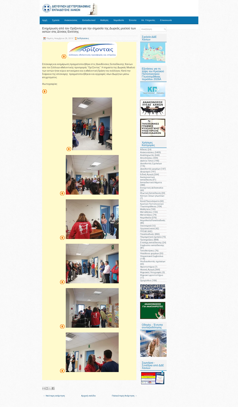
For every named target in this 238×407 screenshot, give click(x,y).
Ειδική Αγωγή (147, 174)
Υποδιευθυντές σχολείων (152, 261)
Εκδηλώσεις (83, 38)
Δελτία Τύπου (147, 160)
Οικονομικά (145, 225)
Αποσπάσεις (146, 158)
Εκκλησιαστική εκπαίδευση (147, 178)
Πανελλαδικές (147, 234)
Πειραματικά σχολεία (150, 237)
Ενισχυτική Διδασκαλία (151, 188)
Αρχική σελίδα (88, 395)
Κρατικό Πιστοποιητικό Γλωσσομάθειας (152, 205)
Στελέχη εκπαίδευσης (151, 242)
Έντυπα (132, 20)
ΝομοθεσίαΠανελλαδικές (152, 220)
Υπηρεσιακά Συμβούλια (151, 256)
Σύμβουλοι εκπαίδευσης (152, 245)
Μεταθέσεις (146, 212)
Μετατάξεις (146, 215)
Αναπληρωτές (147, 155)
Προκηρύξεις (146, 239)
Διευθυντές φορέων (150, 169)
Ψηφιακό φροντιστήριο (151, 275)
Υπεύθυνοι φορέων (149, 253)
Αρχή (44, 20)
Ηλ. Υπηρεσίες (148, 20)
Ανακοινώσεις (70, 20)
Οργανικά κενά (147, 228)
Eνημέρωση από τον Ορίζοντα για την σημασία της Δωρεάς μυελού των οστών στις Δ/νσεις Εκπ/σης (89, 30)
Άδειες (143, 149)
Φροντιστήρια (147, 267)
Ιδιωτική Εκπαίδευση (150, 193)
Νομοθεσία (119, 20)
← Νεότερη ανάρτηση (54, 395)
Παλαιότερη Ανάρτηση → (124, 395)
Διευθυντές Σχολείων (151, 163)
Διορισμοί (145, 171)
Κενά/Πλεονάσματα (149, 201)
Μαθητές (104, 20)
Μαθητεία (145, 209)
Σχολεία (55, 20)
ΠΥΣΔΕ (143, 231)
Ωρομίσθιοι (145, 280)
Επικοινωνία (166, 20)
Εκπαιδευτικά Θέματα (151, 182)
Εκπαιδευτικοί (88, 20)
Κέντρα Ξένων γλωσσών (152, 196)
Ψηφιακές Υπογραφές (151, 272)
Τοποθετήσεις (147, 250)
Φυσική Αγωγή (147, 269)
